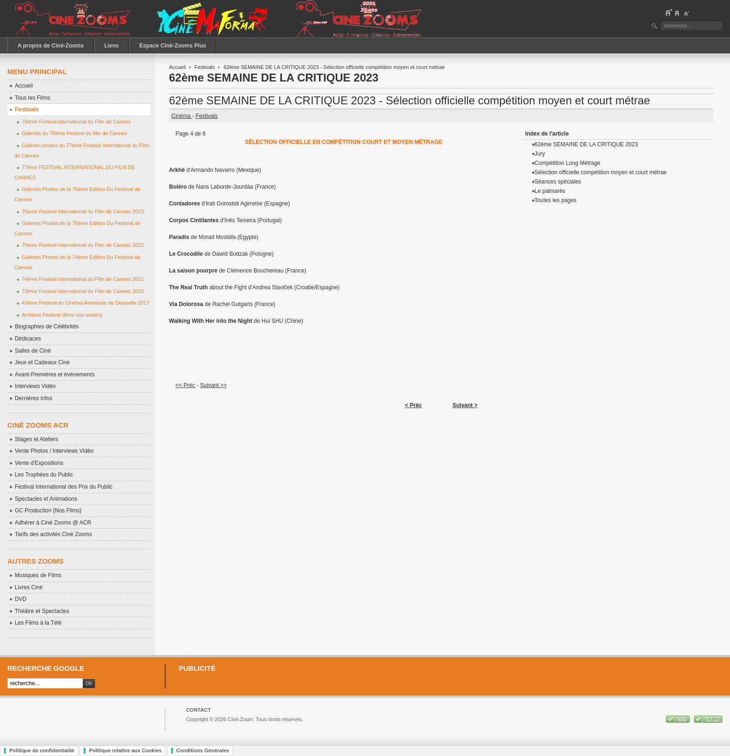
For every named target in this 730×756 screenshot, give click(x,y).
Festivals (205, 67)
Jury (539, 153)
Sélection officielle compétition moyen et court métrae (600, 172)
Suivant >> (213, 385)
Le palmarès (549, 191)
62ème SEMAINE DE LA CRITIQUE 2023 (586, 144)
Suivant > (465, 405)
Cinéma (181, 116)
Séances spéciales (557, 181)
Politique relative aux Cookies (125, 750)
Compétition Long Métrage (567, 163)
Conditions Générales (203, 750)
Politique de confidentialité (41, 750)
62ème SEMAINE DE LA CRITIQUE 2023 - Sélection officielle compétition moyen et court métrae (409, 100)
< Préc (413, 405)
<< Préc (185, 385)
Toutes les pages (555, 200)
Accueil (177, 67)
